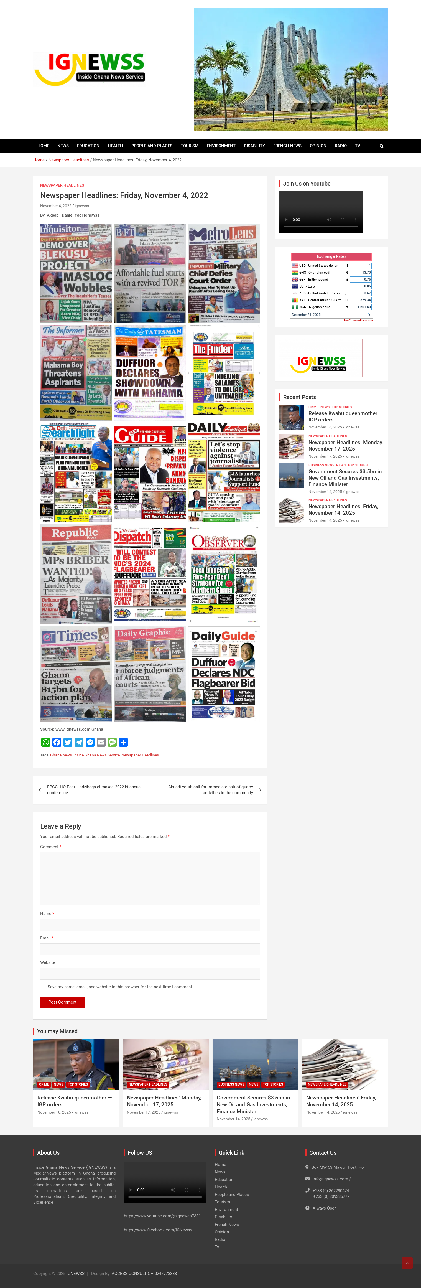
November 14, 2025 (325, 491)
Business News (321, 465)
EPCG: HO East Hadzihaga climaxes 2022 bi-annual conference (94, 789)
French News (287, 145)
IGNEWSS (76, 1273)
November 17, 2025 (325, 456)
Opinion (318, 145)
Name (47, 913)
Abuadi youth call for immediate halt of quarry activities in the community (210, 789)
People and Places (151, 145)
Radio (341, 145)
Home (43, 145)
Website (47, 962)
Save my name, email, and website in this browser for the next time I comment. (120, 986)
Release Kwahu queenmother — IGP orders (345, 416)
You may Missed (57, 1031)
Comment (50, 846)
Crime (313, 407)
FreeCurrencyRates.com (358, 320)
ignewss (82, 206)
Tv (357, 145)
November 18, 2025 (325, 427)
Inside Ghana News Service (96, 755)
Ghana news (61, 755)
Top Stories (342, 407)
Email (46, 938)
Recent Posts (299, 397)
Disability (254, 145)
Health (115, 145)
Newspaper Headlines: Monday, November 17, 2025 (345, 445)
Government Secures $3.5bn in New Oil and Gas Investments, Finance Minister (345, 477)
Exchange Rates (331, 256)
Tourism (189, 145)
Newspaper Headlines (62, 185)
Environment (221, 145)
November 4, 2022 (56, 206)
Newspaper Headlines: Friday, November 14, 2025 (343, 509)
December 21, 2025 (306, 315)
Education (88, 145)
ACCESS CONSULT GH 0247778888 (144, 1273)
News (63, 145)
